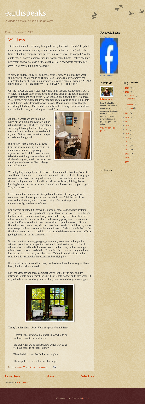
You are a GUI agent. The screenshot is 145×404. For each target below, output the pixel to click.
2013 (127, 145)
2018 (127, 125)
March (130, 108)
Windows (16, 39)
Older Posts (87, 376)
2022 (127, 92)
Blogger (85, 398)
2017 (127, 129)
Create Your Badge (107, 75)
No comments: (44, 367)
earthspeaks (25, 12)
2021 (127, 113)
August (130, 104)
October (131, 95)
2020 (127, 117)
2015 (127, 137)
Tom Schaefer (105, 37)
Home (50, 376)
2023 (127, 88)
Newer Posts (12, 376)
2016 (127, 133)
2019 (127, 121)
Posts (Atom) (22, 382)
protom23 (107, 99)
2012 (127, 150)
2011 (127, 154)
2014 (127, 142)
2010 (127, 158)
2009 (127, 162)
